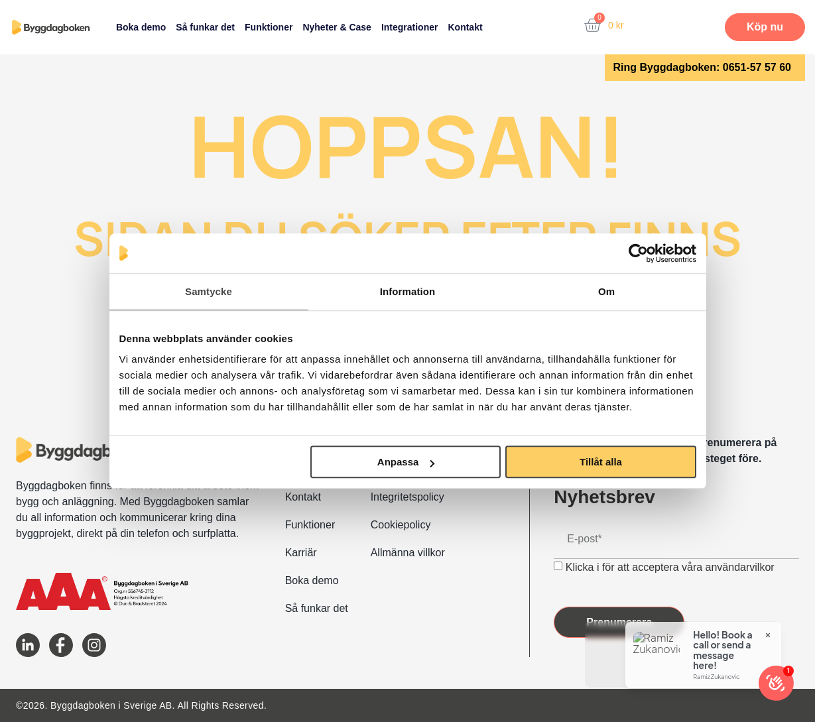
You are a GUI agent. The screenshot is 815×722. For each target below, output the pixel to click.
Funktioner (268, 27)
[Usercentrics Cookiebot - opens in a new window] (638, 253)
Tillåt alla (601, 461)
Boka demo (141, 27)
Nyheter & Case (336, 27)
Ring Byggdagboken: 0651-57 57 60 (702, 67)
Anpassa (406, 461)
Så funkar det (205, 27)
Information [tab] (408, 291)
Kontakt (465, 27)
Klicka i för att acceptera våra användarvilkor (670, 567)
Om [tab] (606, 291)
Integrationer (409, 27)
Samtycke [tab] (208, 291)
